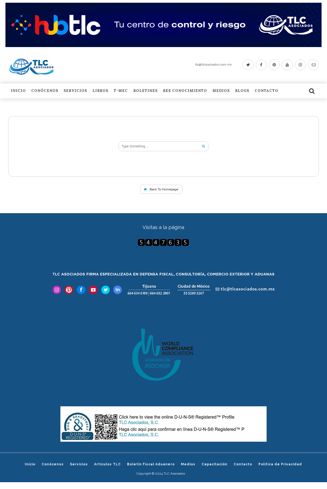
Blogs (242, 91)
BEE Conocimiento (185, 91)
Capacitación (214, 464)
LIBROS (100, 91)
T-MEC (121, 91)
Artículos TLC (107, 464)
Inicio (18, 91)
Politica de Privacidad (280, 464)
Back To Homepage (161, 189)
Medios (221, 91)
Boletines (145, 91)
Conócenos (44, 91)
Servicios (75, 91)
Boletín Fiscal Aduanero (151, 464)
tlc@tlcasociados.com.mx (213, 64)
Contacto (266, 91)
